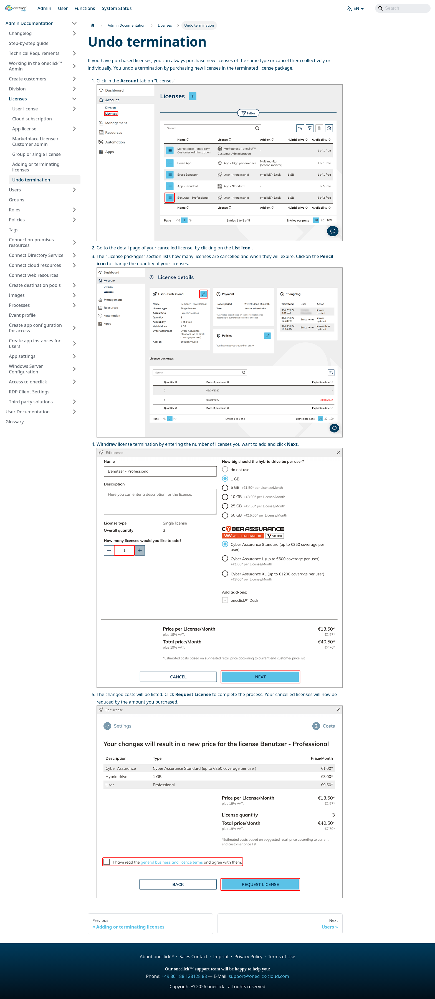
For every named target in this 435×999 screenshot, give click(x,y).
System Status (117, 8)
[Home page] (93, 25)
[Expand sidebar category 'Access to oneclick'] (74, 381)
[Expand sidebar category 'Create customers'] (74, 78)
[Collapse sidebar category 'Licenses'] (74, 98)
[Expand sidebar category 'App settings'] (74, 356)
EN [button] (353, 8)
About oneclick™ (157, 957)
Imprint (221, 957)
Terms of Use (281, 957)
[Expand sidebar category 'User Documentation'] (74, 411)
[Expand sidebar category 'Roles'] (74, 209)
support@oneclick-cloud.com (259, 976)
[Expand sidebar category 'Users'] (74, 189)
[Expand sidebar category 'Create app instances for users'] (74, 343)
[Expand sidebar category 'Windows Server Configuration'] (74, 369)
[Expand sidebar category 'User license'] (74, 108)
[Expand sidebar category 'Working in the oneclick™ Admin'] (74, 66)
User (63, 8)
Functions (84, 8)
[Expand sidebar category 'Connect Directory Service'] (74, 255)
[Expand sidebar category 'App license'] (74, 128)
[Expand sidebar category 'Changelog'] (74, 33)
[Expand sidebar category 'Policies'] (74, 219)
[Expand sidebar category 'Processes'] (74, 305)
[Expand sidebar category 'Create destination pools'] (74, 285)
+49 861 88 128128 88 (184, 976)
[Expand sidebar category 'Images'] (74, 295)
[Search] (403, 8)
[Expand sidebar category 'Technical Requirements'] (74, 53)
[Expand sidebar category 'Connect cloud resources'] (74, 265)
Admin (44, 8)
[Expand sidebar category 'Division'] (74, 88)
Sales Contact (193, 957)
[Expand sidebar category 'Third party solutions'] (74, 401)
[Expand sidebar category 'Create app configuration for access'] (74, 328)
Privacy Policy (248, 957)
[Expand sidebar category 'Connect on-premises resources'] (74, 242)
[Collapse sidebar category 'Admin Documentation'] (74, 23)
